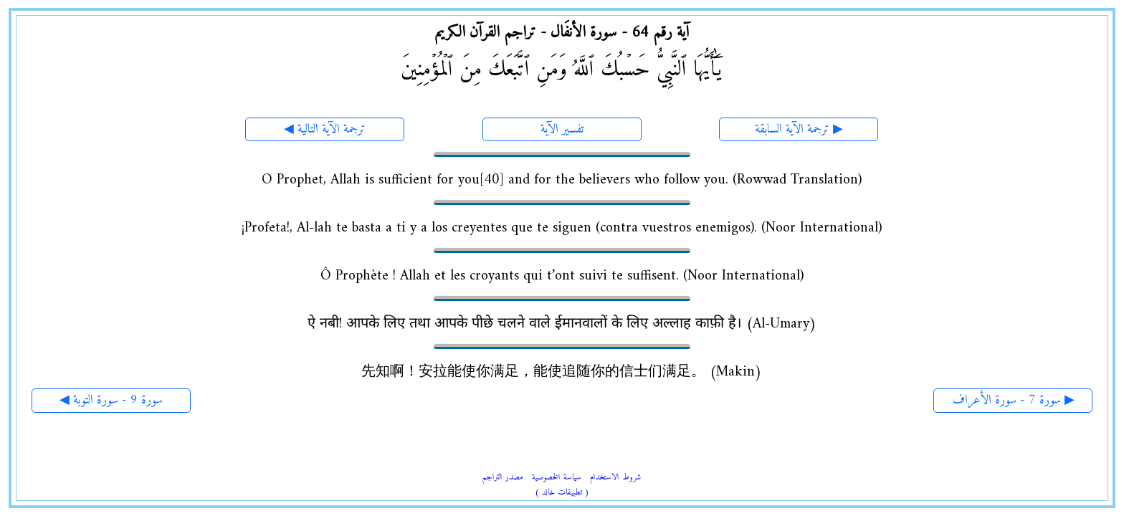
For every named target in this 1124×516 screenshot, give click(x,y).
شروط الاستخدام (615, 477)
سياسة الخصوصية (556, 477)
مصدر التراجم (502, 477)
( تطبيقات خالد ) (562, 492)
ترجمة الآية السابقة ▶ (799, 129)
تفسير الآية (562, 129)
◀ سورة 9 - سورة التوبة (111, 400)
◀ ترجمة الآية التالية (325, 129)
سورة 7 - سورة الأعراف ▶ (1013, 400)
